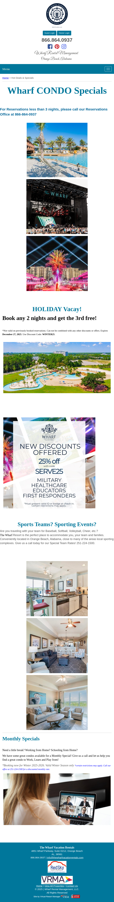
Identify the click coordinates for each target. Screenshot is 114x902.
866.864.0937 (57, 40)
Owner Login (64, 33)
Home (5, 77)
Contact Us (72, 886)
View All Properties (54, 886)
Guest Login (50, 33)
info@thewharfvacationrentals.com (65, 857)
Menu (6, 69)
